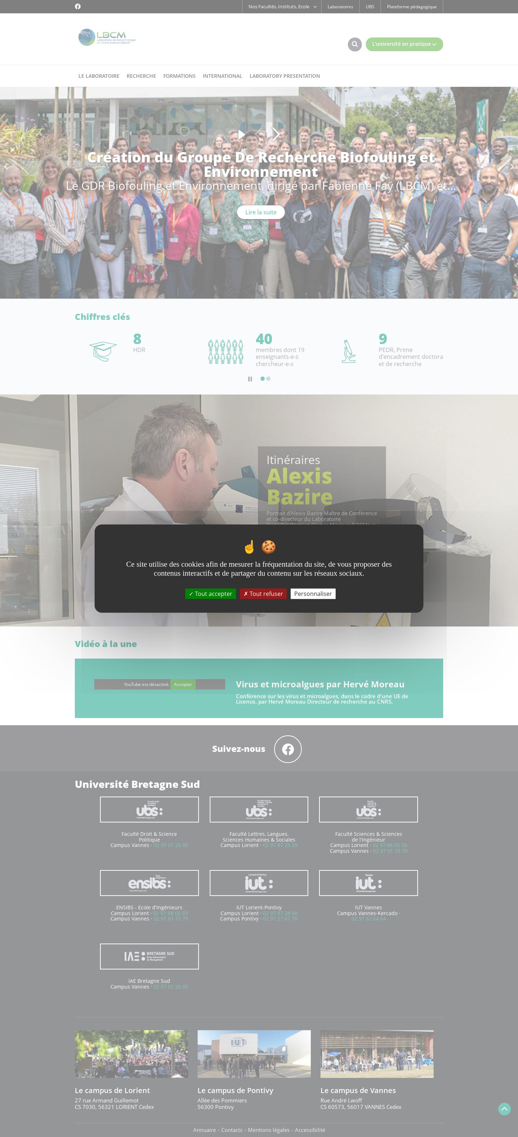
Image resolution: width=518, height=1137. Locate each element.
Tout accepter (210, 593)
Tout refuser (263, 593)
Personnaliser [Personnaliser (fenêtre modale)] (313, 593)
